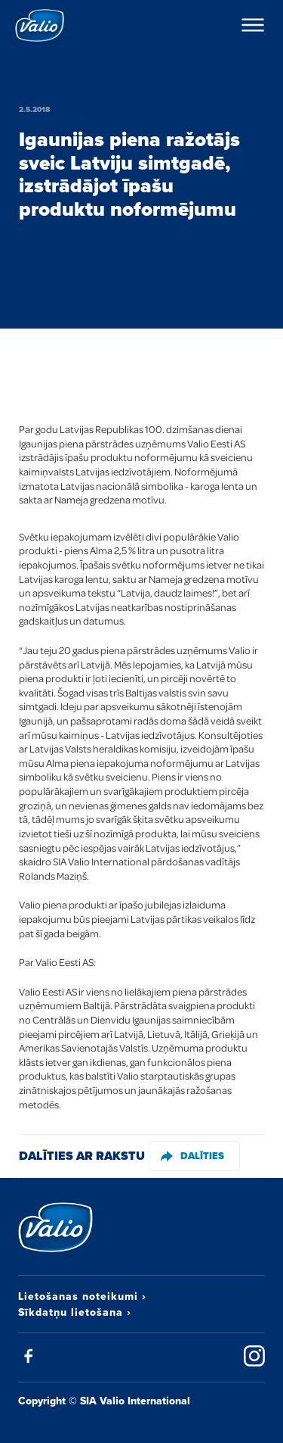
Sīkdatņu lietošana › (74, 1312)
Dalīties (192, 1155)
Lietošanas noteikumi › (82, 1296)
